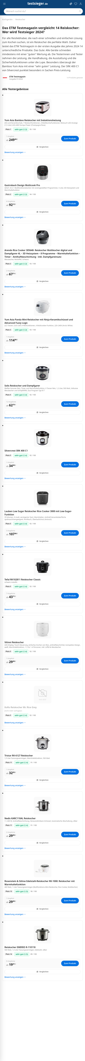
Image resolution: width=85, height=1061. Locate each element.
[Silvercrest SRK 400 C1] (42, 438)
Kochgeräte (7, 19)
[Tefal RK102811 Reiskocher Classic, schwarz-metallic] (42, 567)
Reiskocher (20, 19)
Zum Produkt (70, 138)
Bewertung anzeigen (15, 152)
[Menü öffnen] (4, 4)
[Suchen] (80, 11)
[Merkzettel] (76, 4)
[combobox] (43, 11)
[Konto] (80, 4)
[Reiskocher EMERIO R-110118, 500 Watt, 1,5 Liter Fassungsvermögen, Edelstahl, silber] (42, 934)
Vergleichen (43, 147)
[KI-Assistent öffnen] (71, 4)
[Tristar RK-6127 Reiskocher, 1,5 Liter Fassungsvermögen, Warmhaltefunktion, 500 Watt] (42, 743)
